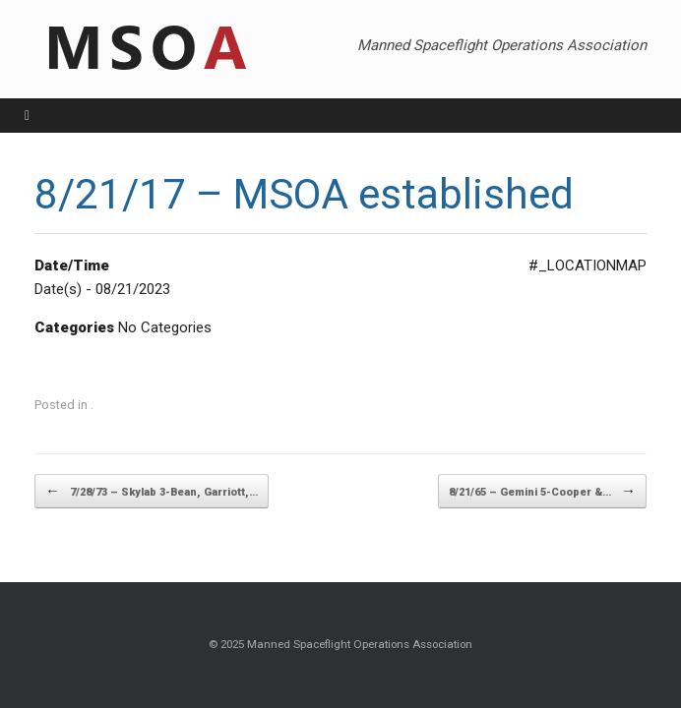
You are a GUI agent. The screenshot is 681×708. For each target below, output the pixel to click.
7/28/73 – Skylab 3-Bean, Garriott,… (151, 491)
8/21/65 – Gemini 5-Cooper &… (542, 491)
